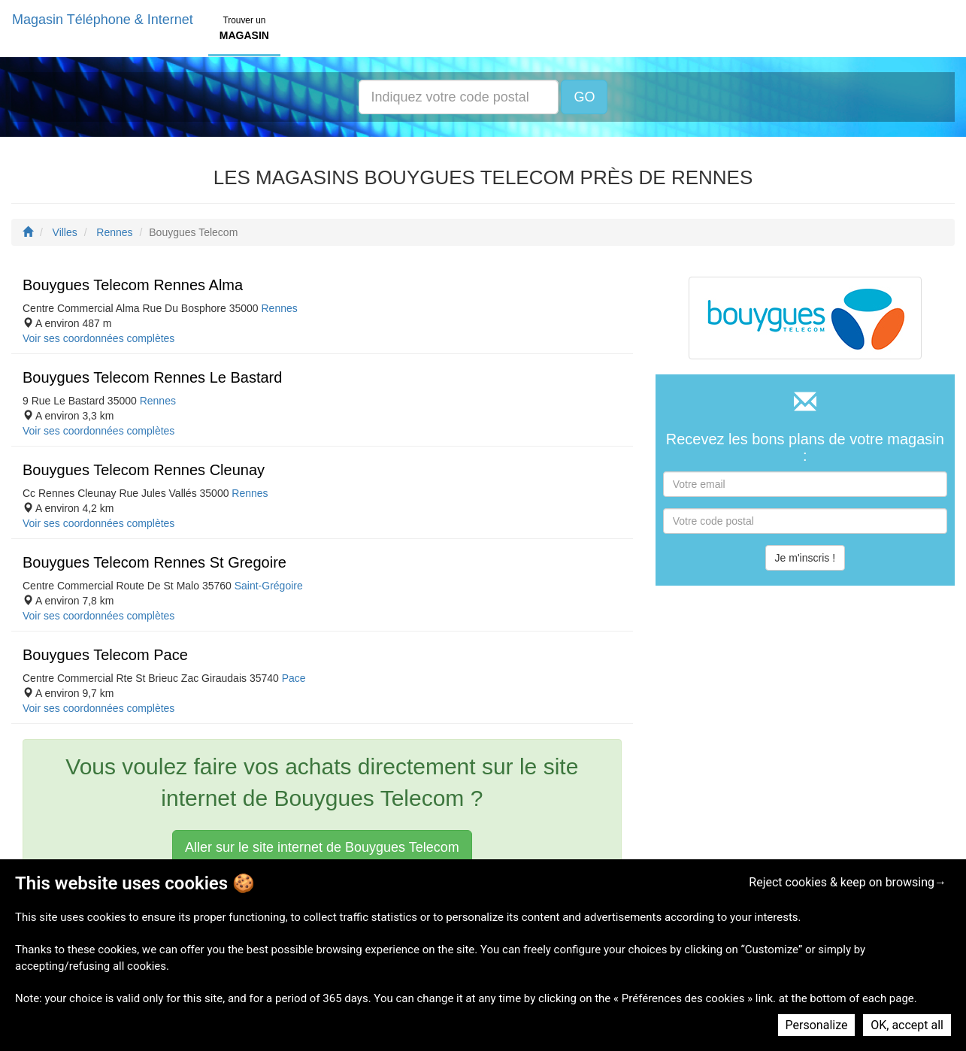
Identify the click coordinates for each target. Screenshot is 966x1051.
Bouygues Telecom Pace (105, 655)
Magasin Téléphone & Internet (102, 19)
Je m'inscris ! (805, 558)
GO (584, 96)
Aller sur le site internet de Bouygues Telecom (322, 847)
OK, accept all (907, 1025)
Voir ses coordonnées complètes (98, 338)
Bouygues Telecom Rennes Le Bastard (152, 377)
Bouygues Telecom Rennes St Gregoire (154, 562)
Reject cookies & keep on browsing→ (847, 882)
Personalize (817, 1025)
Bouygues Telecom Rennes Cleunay (144, 470)
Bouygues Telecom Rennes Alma (133, 285)
